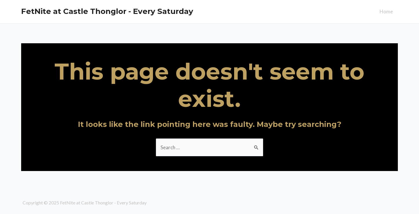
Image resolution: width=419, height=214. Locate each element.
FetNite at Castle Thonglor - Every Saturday (107, 11)
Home (386, 11)
